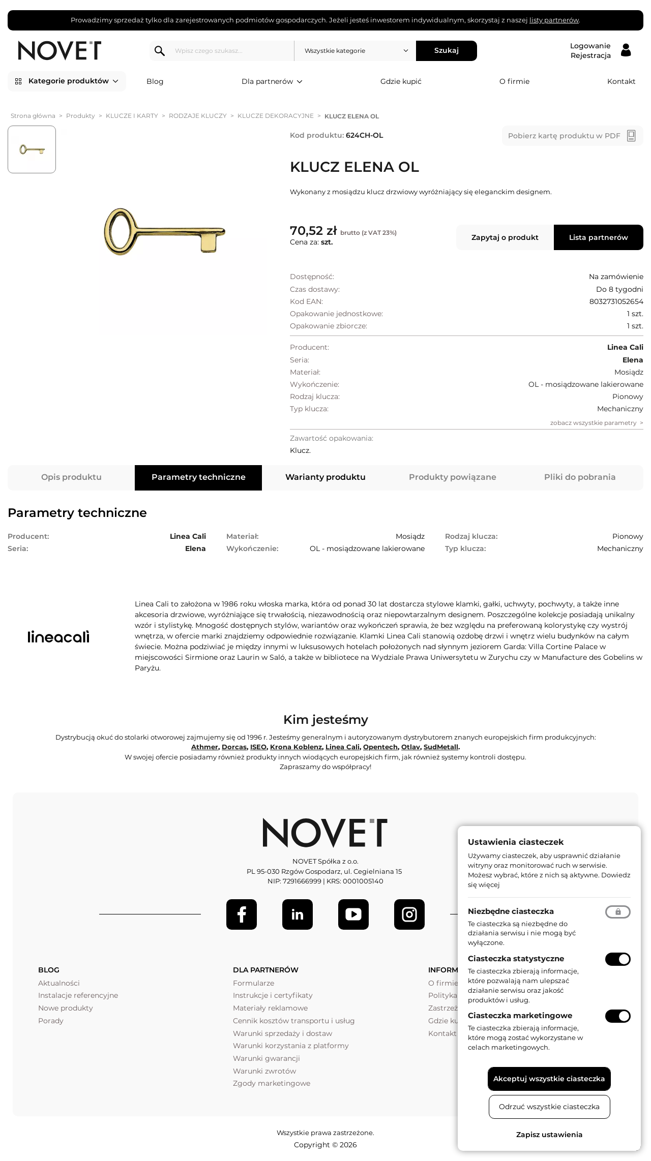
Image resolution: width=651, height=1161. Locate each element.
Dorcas (234, 747)
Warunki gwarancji (266, 1058)
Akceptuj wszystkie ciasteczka (549, 1078)
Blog (155, 81)
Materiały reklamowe (270, 1008)
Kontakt (621, 81)
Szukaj (447, 50)
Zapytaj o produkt (505, 237)
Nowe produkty (65, 1008)
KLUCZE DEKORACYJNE (276, 115)
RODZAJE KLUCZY (198, 115)
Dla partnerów (272, 82)
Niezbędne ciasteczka (511, 911)
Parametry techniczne (199, 477)
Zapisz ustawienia (549, 1134)
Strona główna (33, 115)
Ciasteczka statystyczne (516, 958)
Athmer (204, 747)
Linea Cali (343, 747)
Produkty (80, 115)
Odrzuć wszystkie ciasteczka (549, 1106)
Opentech (380, 747)
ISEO (258, 747)
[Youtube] (353, 914)
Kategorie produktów (73, 81)
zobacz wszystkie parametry (593, 422)
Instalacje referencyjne (78, 995)
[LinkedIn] (297, 914)
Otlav (410, 747)
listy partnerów (554, 20)
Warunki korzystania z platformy (291, 1045)
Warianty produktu (325, 477)
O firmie (514, 81)
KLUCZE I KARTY (132, 115)
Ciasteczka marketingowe (520, 1015)
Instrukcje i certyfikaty (273, 995)
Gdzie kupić (401, 81)
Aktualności (59, 983)
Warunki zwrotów (264, 1071)
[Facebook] (241, 914)
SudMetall (441, 747)
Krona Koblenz (296, 747)
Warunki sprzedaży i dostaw (282, 1033)
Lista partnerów (598, 237)
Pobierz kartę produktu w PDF (564, 135)
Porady (51, 1020)
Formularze (253, 983)
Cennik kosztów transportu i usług (294, 1020)
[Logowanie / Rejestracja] (600, 51)
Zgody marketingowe (271, 1083)
